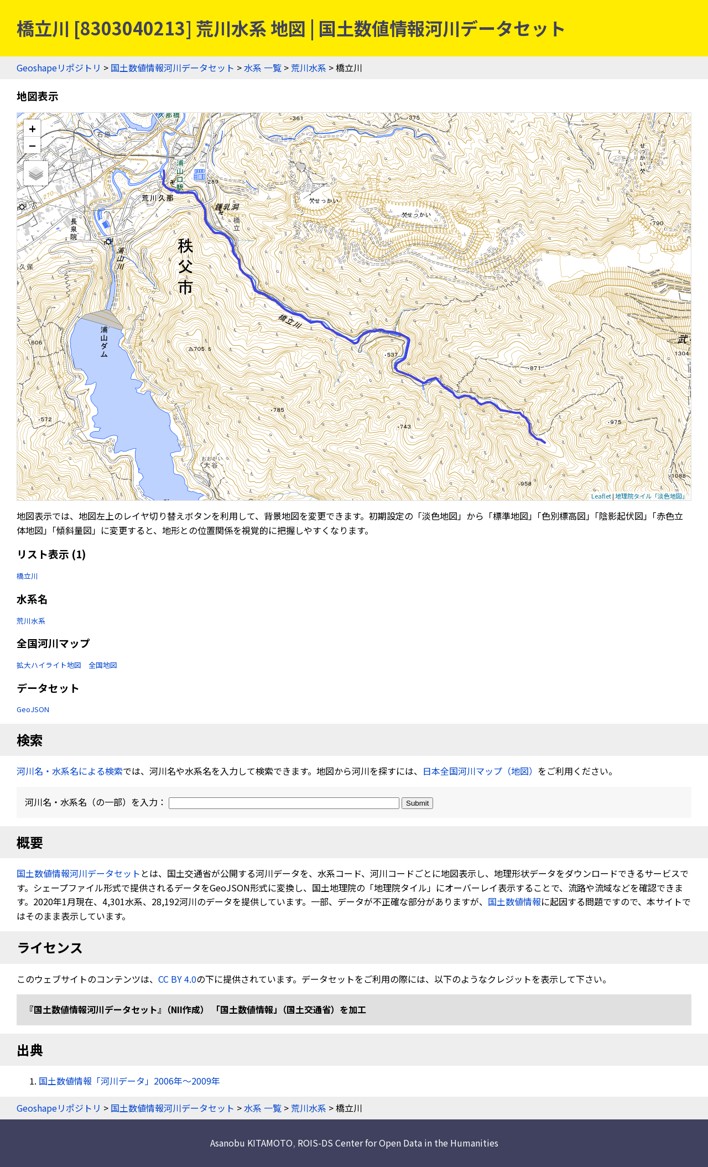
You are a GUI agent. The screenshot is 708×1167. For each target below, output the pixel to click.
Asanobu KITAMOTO (251, 1142)
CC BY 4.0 (177, 979)
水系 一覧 (263, 67)
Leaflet (601, 495)
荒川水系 (308, 67)
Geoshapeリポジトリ (59, 67)
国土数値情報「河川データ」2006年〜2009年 (129, 1080)
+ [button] (32, 128)
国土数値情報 (514, 901)
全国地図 (102, 665)
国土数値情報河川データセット (173, 67)
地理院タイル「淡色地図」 (651, 495)
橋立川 (27, 575)
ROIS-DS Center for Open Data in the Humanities (398, 1142)
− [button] (32, 145)
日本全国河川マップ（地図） (480, 770)
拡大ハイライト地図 (49, 665)
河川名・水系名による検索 (70, 770)
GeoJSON (33, 709)
